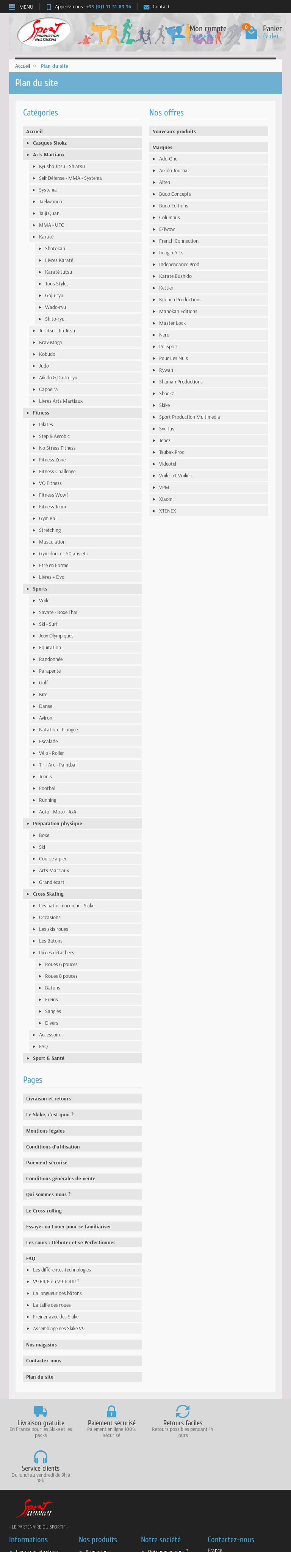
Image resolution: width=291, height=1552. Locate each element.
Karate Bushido (175, 276)
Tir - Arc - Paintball (58, 764)
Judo (44, 365)
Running (47, 799)
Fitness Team (52, 506)
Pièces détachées (56, 952)
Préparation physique (57, 823)
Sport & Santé (48, 1058)
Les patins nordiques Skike (66, 905)
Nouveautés (98, 1515)
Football (47, 788)
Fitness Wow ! (54, 494)
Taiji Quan (49, 213)
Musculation (52, 541)
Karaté (46, 236)
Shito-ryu (54, 318)
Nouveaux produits (174, 131)
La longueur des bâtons (57, 1293)
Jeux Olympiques (56, 635)
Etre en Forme (53, 565)
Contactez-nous (43, 1360)
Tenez (165, 440)
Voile (44, 600)
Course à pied (53, 858)
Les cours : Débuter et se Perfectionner (70, 1242)
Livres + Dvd (51, 576)
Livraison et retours (48, 1098)
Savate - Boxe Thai (58, 612)
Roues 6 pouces (61, 964)
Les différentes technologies (62, 1269)
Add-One (168, 158)
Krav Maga (50, 342)
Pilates (46, 424)
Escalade (48, 741)
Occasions (50, 917)
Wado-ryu (55, 307)
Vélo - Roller (51, 753)
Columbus (169, 217)
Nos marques (99, 1535)
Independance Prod (179, 264)
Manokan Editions (178, 311)
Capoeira (48, 389)
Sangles (53, 1011)
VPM (164, 487)
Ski (42, 846)
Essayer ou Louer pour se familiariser (68, 1226)
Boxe (44, 835)
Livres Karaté (59, 260)
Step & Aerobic (54, 436)
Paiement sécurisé (46, 1162)
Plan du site (39, 1376)
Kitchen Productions (180, 299)
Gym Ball (48, 518)
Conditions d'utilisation (53, 1146)
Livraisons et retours (37, 1506)
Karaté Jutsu (58, 271)
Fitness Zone (52, 459)
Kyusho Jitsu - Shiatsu (62, 166)
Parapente (50, 670)
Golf (43, 682)
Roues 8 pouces (61, 975)
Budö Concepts (175, 193)
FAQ (43, 1046)
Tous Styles (57, 283)
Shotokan (55, 248)
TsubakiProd (172, 452)
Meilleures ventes (104, 1525)
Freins (51, 999)
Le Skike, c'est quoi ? (50, 1114)
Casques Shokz (50, 142)
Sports (40, 588)
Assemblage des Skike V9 (58, 1328)
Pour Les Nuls (173, 358)
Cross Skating (48, 893)
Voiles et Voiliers (176, 475)
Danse (45, 706)
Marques (162, 147)
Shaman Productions (181, 381)
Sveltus (166, 428)
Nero (164, 334)
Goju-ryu (54, 295)
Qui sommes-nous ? (48, 1194)
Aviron (45, 717)
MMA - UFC (51, 224)
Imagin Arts (171, 252)
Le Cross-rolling (43, 1210)
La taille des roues (52, 1304)
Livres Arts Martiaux (61, 400)
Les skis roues (53, 929)
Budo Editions (173, 205)
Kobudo (47, 354)
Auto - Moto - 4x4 (57, 811)
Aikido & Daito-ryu (58, 377)
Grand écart (51, 882)
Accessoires (51, 1034)
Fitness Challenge (57, 471)
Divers (51, 1022)
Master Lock (172, 322)
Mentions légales (45, 1130)
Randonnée (51, 659)
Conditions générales (37, 1525)
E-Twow (167, 229)
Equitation (50, 647)
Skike (164, 405)
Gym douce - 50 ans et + (64, 553)
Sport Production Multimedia (189, 416)
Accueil (34, 131)
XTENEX (167, 510)
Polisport (168, 346)
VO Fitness (50, 483)
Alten (164, 182)
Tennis (45, 776)
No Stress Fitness (57, 447)
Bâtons (52, 987)
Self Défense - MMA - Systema (70, 178)
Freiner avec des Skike (55, 1316)
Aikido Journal (174, 170)
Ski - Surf (48, 623)
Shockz (166, 393)
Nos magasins (41, 1344)
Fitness (41, 412)
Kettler (166, 287)
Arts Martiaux (49, 154)
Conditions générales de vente (60, 1178)
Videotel (167, 463)
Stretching (50, 530)
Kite (43, 694)
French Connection (179, 240)
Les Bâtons (51, 940)
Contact (157, 6)
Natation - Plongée (58, 729)
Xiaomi (166, 499)
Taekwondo (50, 201)
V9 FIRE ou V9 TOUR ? (56, 1281)
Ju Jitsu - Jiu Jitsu (57, 330)
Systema (48, 189)
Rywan (166, 369)
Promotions (98, 1506)
